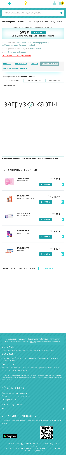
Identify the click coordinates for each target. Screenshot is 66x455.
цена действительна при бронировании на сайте (33, 36)
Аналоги (37, 351)
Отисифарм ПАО (23, 43)
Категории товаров (15, 351)
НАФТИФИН (35, 48)
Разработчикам (53, 368)
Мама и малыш (43, 358)
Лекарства (5, 358)
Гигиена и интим (20, 358)
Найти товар (27, 351)
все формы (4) (21, 64)
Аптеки (4, 351)
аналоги (34, 64)
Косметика (32, 358)
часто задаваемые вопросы (15, 68)
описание (7, 64)
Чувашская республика (26, 3)
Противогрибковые (17, 52)
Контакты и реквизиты (39, 368)
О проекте (5, 368)
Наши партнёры (15, 368)
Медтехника (54, 358)
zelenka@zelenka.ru (9, 400)
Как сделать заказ (47, 351)
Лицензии (26, 368)
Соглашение (6, 370)
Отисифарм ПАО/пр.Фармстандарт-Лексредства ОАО (25, 44)
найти (61, 13)
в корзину (38, 32)
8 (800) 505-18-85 (13, 388)
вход (54, 3)
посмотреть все (46, 269)
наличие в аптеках (50, 64)
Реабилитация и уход (9, 360)
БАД (12, 358)
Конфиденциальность (19, 370)
